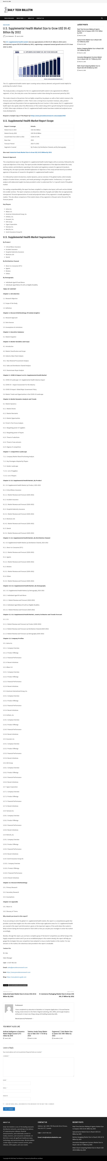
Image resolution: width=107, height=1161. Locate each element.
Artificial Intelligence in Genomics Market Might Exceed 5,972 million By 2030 (14, 1034)
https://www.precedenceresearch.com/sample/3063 (48, 116)
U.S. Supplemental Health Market (18, 985)
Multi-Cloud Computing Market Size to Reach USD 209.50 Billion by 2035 (88, 67)
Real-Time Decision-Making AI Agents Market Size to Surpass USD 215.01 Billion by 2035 (90, 31)
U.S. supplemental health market (17, 42)
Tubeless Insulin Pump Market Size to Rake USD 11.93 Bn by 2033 (37, 1034)
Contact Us (40, 18)
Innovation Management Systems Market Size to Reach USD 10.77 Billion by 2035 (89, 58)
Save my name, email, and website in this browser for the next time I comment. (30, 1104)
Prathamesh (11, 36)
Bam (41, 1158)
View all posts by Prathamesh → (24, 1018)
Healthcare (6, 25)
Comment (6, 1056)
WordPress (34, 1158)
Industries (20, 18)
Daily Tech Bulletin (18, 1158)
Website (5, 1095)
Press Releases (9, 18)
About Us (31, 18)
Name (5, 1080)
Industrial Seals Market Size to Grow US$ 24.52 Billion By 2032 (31, 152)
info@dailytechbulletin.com (51, 1137)
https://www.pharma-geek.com (16, 977)
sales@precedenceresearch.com (17, 967)
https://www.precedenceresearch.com (18, 972)
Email (5, 1088)
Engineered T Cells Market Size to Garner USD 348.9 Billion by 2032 (62, 1034)
